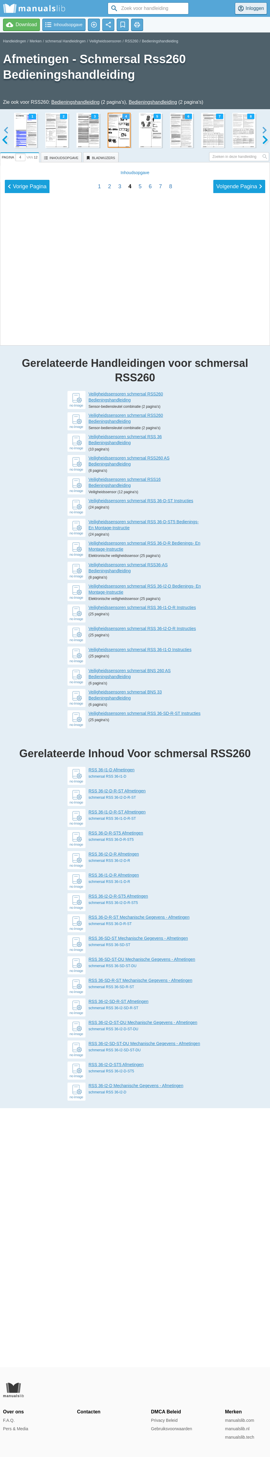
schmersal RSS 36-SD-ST (109, 1204)
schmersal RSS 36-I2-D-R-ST (112, 1056)
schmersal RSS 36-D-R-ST (110, 1183)
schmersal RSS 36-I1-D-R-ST (112, 1077)
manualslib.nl (237, 1428)
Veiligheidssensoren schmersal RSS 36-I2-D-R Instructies (142, 887)
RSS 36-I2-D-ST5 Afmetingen (116, 1323)
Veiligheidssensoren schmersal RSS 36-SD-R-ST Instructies (144, 972)
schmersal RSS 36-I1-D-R (109, 1141)
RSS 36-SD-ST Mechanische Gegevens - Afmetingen (138, 1197)
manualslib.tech (239, 1437)
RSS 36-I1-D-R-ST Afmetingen (117, 1070)
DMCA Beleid (166, 1411)
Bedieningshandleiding (160, 41)
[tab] (20, 156)
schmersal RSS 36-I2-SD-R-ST (113, 1267)
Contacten (88, 1411)
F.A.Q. (9, 1420)
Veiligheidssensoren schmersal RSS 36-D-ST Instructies (140, 759)
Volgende (239, 565)
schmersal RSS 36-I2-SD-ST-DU (114, 1309)
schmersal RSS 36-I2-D (107, 1351)
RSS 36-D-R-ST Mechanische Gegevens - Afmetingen (139, 1176)
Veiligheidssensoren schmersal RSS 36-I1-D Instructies (139, 908)
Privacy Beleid (164, 1420)
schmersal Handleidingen (65, 41)
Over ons (13, 1411)
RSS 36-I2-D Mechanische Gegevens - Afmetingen (135, 1344)
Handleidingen (14, 41)
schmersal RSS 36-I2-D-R (109, 1119)
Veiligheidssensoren (105, 41)
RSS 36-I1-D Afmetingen (111, 1028)
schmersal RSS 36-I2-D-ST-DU (113, 1288)
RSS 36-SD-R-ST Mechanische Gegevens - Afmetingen (140, 1239)
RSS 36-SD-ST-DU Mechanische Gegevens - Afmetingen (141, 1218)
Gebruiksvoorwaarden (171, 1428)
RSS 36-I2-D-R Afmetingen (113, 1113)
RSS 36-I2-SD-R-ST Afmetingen (118, 1260)
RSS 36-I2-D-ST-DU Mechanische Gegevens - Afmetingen (142, 1281)
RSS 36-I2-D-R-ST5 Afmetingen (118, 1155)
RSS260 (131, 41)
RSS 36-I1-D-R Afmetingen (113, 1134)
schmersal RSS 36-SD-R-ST (111, 1246)
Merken (36, 41)
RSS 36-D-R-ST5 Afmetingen (115, 1092)
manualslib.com (239, 1420)
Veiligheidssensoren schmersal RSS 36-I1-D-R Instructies (142, 866)
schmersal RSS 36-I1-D (107, 1035)
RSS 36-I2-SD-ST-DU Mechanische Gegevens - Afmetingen (144, 1302)
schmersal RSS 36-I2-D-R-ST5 (113, 1162)
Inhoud (135, 551)
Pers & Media (15, 1428)
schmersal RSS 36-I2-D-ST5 (111, 1330)
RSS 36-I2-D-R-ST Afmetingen (117, 1049)
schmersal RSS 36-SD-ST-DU (112, 1225)
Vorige (27, 565)
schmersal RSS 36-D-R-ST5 (111, 1098)
